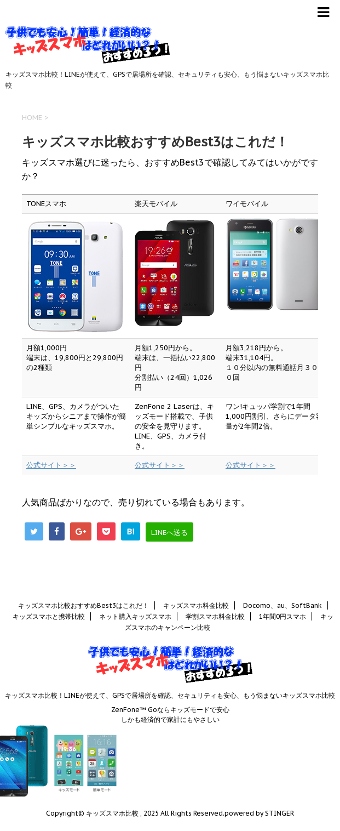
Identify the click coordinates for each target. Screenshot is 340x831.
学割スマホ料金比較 (215, 616)
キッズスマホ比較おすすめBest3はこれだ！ (83, 605)
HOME (32, 117)
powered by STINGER (259, 813)
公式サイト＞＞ (51, 465)
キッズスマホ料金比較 (196, 605)
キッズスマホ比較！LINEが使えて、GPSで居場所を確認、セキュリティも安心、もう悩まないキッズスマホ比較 (170, 695)
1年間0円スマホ (282, 616)
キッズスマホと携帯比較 (49, 616)
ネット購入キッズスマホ (135, 616)
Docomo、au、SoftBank (282, 605)
